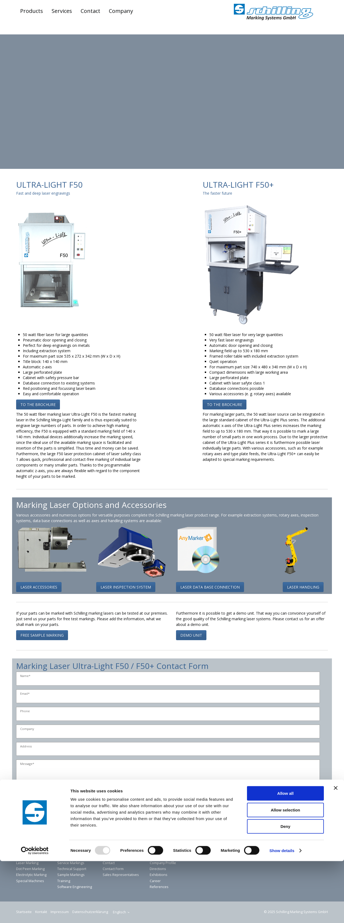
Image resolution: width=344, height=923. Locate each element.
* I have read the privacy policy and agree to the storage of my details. (83, 801)
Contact (90, 11)
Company (121, 11)
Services (62, 11)
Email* (25, 694)
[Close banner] (336, 850)
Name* (25, 676)
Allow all (285, 855)
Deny (286, 888)
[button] (38, 404)
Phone (25, 711)
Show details (282, 912)
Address (26, 746)
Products (31, 11)
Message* (27, 764)
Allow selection (285, 871)
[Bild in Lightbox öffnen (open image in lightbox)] (52, 260)
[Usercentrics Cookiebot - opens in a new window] (34, 912)
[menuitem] (32, 11)
